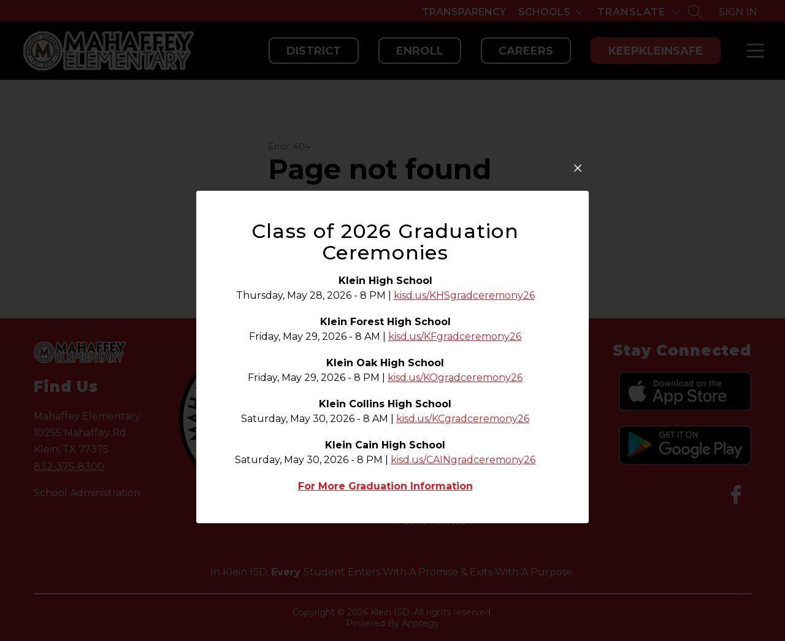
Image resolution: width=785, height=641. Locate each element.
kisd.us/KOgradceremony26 (455, 377)
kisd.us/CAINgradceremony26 (463, 460)
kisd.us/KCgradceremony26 (462, 418)
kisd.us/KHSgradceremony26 (464, 295)
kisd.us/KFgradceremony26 (454, 336)
